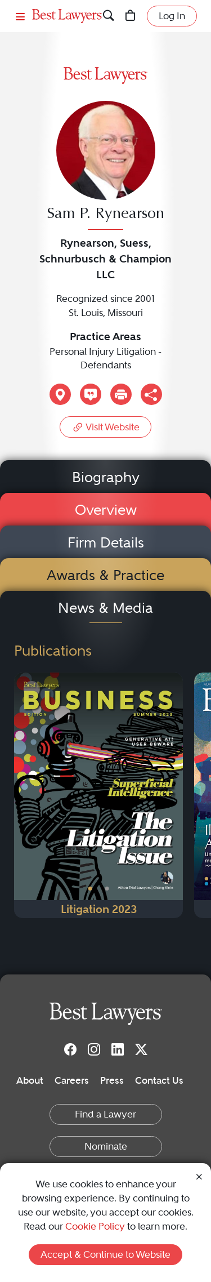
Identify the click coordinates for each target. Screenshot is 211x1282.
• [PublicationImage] (90, 889)
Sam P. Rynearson (105, 214)
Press (112, 1080)
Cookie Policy (95, 1226)
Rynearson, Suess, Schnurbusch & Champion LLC (105, 259)
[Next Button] (174, 795)
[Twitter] (141, 1049)
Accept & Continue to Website (105, 1254)
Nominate (105, 1146)
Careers (72, 1080)
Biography (106, 477)
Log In (172, 15)
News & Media (105, 607)
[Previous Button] (22, 795)
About (29, 1080)
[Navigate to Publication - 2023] (98, 795)
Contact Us (159, 1080)
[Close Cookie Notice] (199, 1176)
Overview (106, 509)
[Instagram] (94, 1049)
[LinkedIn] (117, 1049)
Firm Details (106, 542)
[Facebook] (70, 1049)
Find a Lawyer (105, 1114)
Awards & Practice (105, 575)
